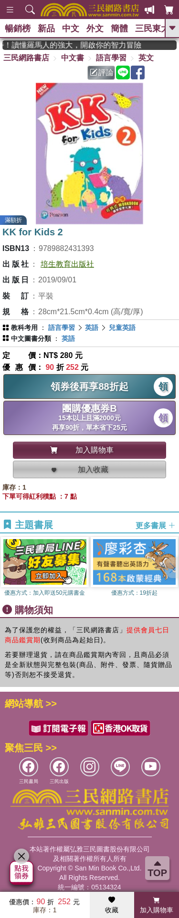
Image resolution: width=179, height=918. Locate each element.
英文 (146, 58)
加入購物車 (156, 905)
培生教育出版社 (67, 264)
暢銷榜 (18, 28)
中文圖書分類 (31, 338)
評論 (102, 72)
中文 (70, 28)
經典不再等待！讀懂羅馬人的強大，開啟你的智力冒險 (77, 45)
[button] (172, 567)
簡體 (119, 28)
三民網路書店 (26, 58)
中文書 (72, 58)
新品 (46, 28)
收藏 (111, 905)
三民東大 (152, 28)
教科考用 (24, 327)
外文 (95, 28)
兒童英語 (122, 327)
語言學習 (111, 58)
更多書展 (156, 525)
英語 (91, 327)
